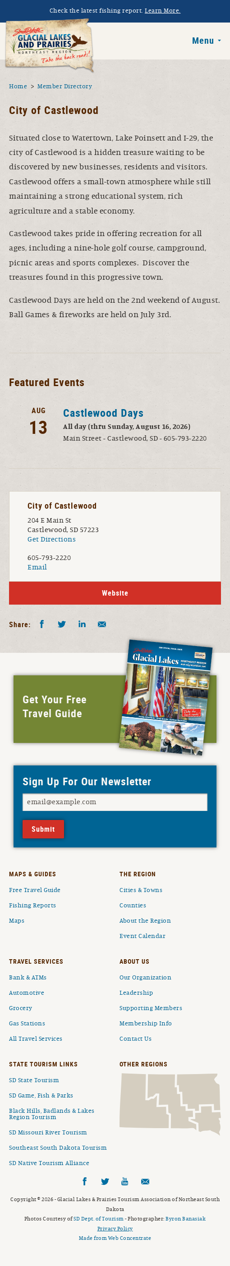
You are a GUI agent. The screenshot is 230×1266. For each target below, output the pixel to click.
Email (37, 567)
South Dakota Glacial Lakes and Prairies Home (50, 46)
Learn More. (163, 11)
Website (115, 593)
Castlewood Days (103, 412)
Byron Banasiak (186, 1218)
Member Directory (64, 86)
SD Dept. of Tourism (99, 1218)
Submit (43, 829)
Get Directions (52, 539)
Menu (203, 40)
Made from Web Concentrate (115, 1238)
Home (18, 86)
